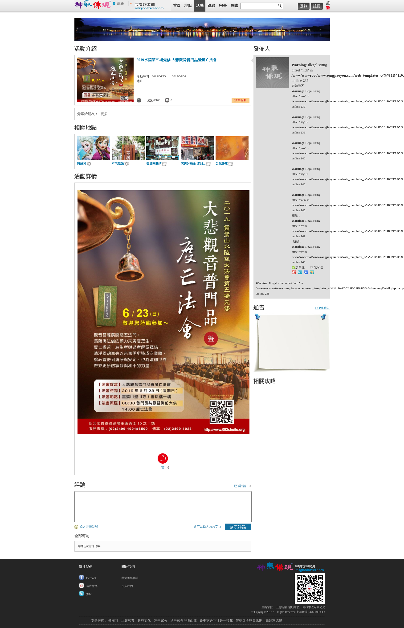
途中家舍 (160, 620)
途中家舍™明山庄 (183, 620)
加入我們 (127, 586)
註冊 (317, 6)
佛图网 (113, 620)
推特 (89, 594)
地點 (188, 6)
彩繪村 (81, 163)
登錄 (303, 6)
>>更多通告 (322, 308)
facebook (91, 578)
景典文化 (144, 620)
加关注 (298, 267)
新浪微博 (92, 586)
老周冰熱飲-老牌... (193, 163)
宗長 (223, 6)
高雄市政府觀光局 (313, 607)
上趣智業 (281, 607)
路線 (211, 6)
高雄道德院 (273, 620)
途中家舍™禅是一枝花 (216, 620)
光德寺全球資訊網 (249, 620)
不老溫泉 (118, 163)
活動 (200, 6)
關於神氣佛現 (130, 578)
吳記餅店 (222, 163)
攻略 (234, 6)
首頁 (176, 6)
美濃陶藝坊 (154, 163)
